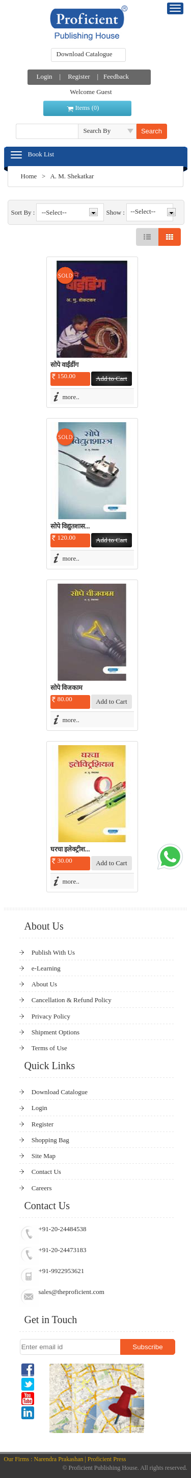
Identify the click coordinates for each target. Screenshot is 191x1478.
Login (44, 76)
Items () (87, 107)
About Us (44, 984)
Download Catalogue (85, 54)
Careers (42, 1188)
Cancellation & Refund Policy (72, 1000)
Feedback (116, 76)
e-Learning (46, 968)
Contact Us (46, 1171)
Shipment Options (55, 1032)
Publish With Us (53, 952)
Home (29, 176)
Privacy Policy (51, 1016)
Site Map (44, 1156)
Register (79, 76)
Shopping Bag (50, 1140)
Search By (97, 130)
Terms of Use (49, 1048)
